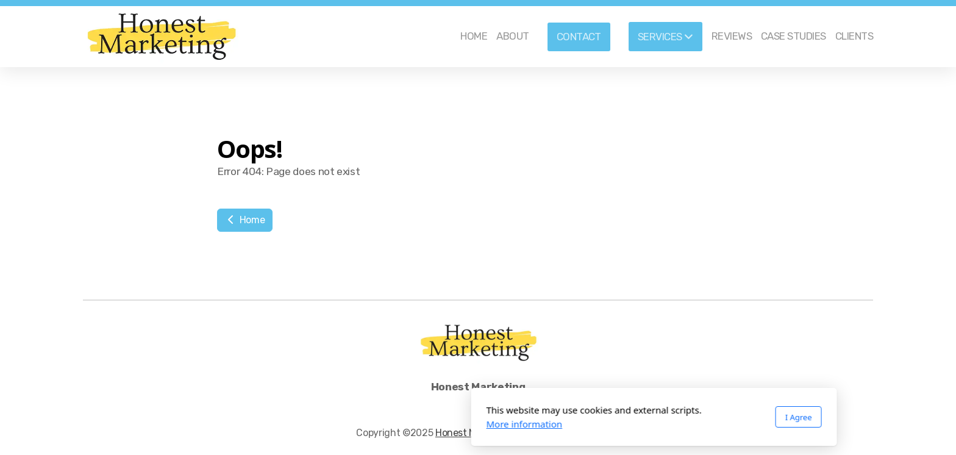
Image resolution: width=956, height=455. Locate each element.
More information (348, 424)
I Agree (622, 417)
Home (245, 220)
